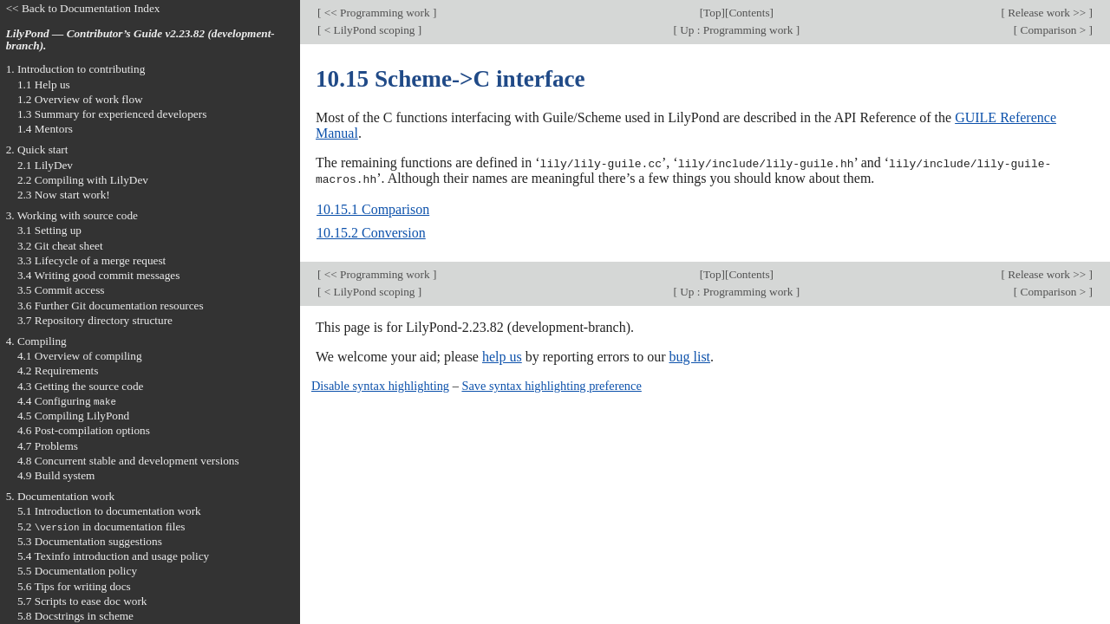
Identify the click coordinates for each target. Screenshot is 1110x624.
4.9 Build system (56, 475)
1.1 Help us (43, 84)
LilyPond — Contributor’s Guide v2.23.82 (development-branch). (140, 40)
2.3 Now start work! (63, 194)
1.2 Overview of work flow (80, 99)
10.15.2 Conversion (371, 231)
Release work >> (1047, 12)
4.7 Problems (47, 445)
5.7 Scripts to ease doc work (82, 601)
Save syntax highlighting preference (551, 385)
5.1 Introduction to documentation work (109, 510)
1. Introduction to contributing (76, 68)
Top (712, 12)
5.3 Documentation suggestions (89, 541)
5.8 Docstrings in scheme (75, 615)
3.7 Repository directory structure (95, 320)
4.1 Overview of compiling (79, 355)
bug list (689, 355)
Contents (748, 12)
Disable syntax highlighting (380, 385)
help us (502, 355)
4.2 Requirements (58, 370)
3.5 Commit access (61, 289)
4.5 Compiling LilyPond (73, 415)
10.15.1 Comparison (373, 208)
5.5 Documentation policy (77, 570)
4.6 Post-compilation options (83, 430)
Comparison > (1052, 29)
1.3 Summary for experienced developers (111, 113)
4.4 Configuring (66, 400)
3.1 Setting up (49, 230)
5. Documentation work (60, 496)
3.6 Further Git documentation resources (110, 305)
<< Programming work (376, 12)
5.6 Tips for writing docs (74, 586)
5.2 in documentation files (101, 526)
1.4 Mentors (45, 128)
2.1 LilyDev (45, 165)
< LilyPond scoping (369, 29)
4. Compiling (36, 341)
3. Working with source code (72, 215)
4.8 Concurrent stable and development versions (128, 460)
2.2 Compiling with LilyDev (82, 179)
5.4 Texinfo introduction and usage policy (113, 555)
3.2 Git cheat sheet (60, 245)
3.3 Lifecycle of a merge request (91, 260)
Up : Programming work (736, 29)
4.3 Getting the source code (80, 386)
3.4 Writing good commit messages (98, 275)
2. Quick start (37, 149)
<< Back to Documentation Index (83, 8)
